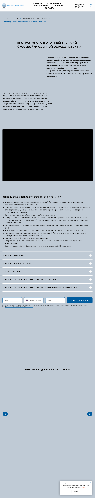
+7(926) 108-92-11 (79, 7)
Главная (37, 3)
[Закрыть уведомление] (91, 482)
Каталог (15, 18)
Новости (58, 6)
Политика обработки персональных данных (47, 486)
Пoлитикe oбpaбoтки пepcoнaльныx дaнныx (19, 306)
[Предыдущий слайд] (5, 394)
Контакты (49, 8)
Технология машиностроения (35, 18)
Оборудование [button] (41, 6)
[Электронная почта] (88, 480)
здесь (83, 487)
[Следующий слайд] (89, 394)
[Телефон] (85, 480)
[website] (91, 5)
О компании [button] (53, 3)
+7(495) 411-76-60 (79, 5)
